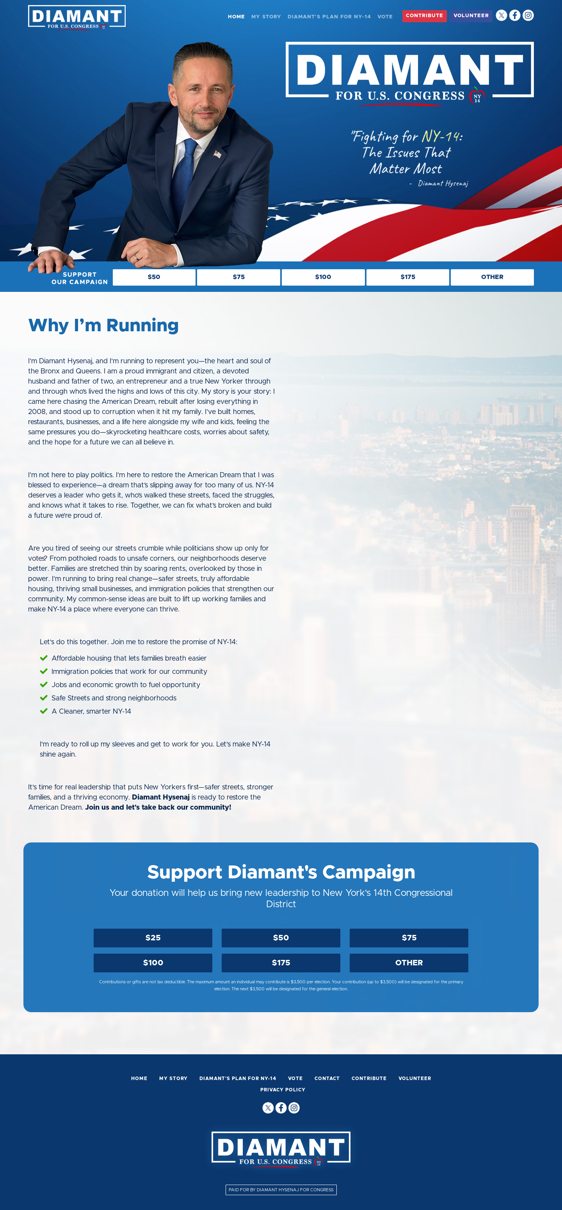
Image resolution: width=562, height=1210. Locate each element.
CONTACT (327, 1078)
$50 (281, 938)
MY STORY (266, 17)
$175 (281, 963)
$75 (409, 938)
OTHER (409, 963)
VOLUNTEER (471, 15)
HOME (236, 17)
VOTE (385, 17)
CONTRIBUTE (424, 15)
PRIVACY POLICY (283, 1089)
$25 (153, 938)
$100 (153, 963)
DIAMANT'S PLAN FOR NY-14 (329, 17)
